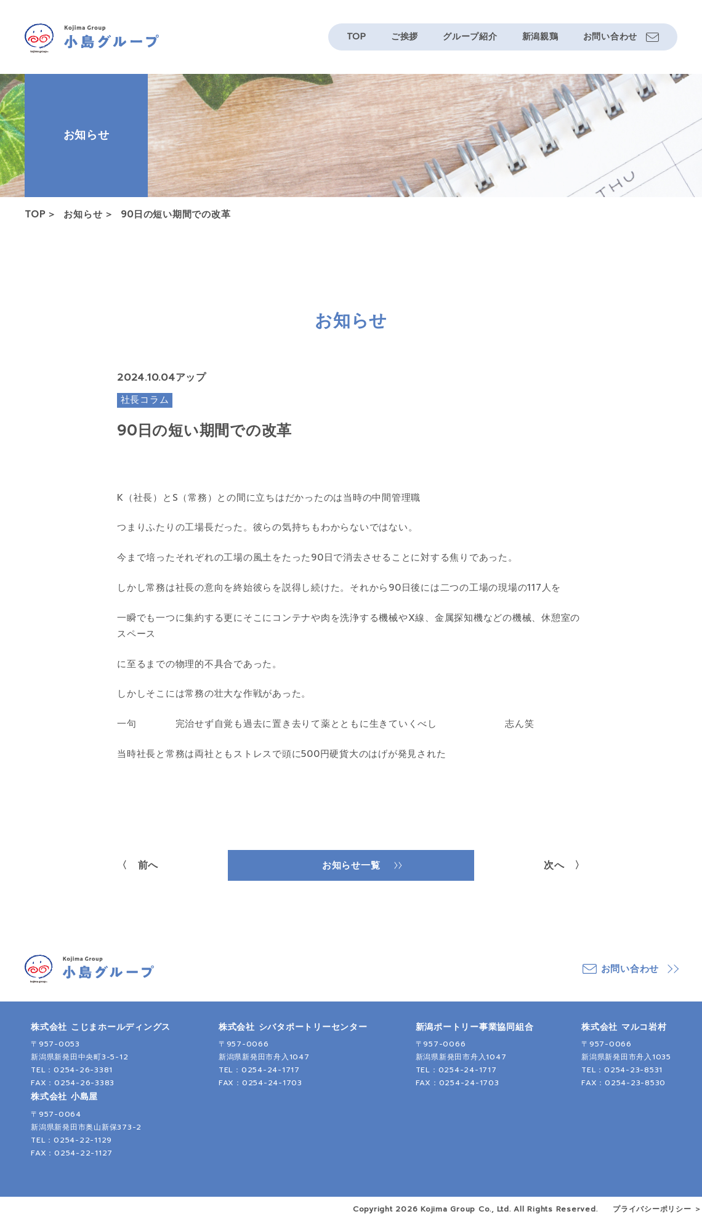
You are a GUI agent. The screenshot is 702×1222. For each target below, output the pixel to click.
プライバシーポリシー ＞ (657, 1209)
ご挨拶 (404, 36)
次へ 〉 (564, 865)
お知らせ (82, 214)
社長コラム (145, 400)
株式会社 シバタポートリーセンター (293, 1027)
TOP (356, 36)
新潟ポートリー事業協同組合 (475, 1027)
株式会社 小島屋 (64, 1096)
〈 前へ (137, 865)
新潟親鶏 (540, 36)
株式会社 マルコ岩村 (624, 1027)
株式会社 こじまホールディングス (101, 1027)
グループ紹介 (470, 36)
